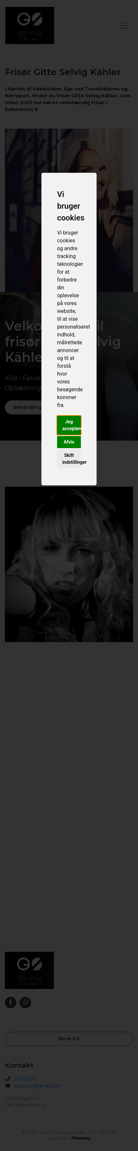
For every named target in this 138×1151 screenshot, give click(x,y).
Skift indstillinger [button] (71, 459)
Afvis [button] (69, 442)
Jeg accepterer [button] (71, 425)
